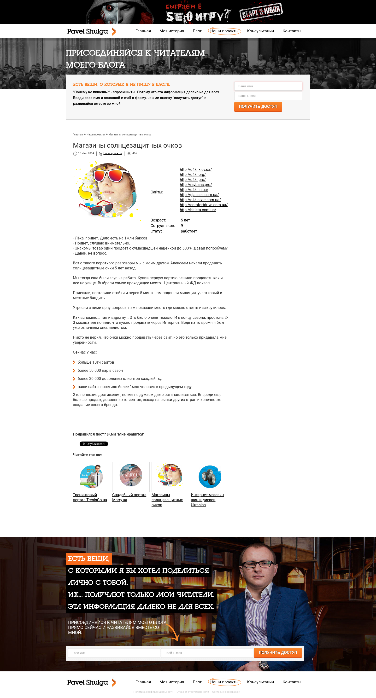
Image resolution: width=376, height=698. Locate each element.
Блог (197, 31)
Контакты (292, 31)
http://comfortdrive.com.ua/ (204, 205)
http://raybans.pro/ (196, 184)
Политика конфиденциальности (153, 691)
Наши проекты (224, 31)
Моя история (171, 31)
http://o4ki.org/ (193, 174)
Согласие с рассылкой (226, 691)
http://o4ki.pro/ (193, 179)
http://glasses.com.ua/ (199, 194)
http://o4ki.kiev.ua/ (196, 169)
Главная (143, 31)
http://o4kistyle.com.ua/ (200, 200)
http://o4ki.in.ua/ (194, 189)
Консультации (260, 31)
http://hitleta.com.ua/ (198, 210)
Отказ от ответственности (192, 691)
